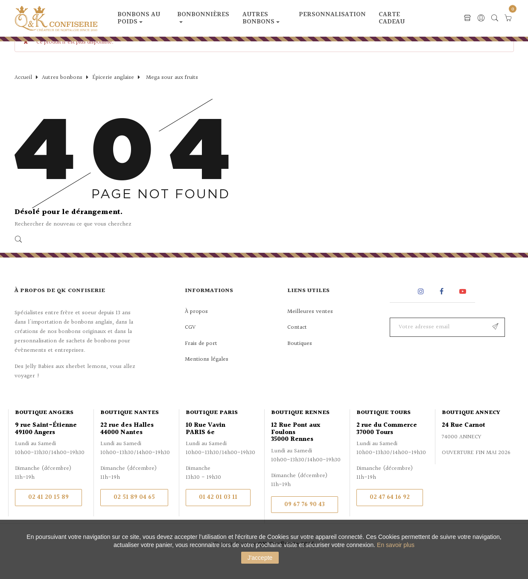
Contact (297, 342)
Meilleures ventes (310, 326)
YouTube (464, 306)
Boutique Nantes (129, 427)
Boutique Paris (212, 427)
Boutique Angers (44, 427)
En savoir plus (395, 544)
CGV (190, 342)
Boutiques (299, 358)
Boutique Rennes (300, 427)
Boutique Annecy (471, 427)
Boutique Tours (383, 427)
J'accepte (260, 557)
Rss (400, 306)
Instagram (422, 306)
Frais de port (201, 358)
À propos (196, 326)
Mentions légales (206, 374)
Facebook (441, 306)
